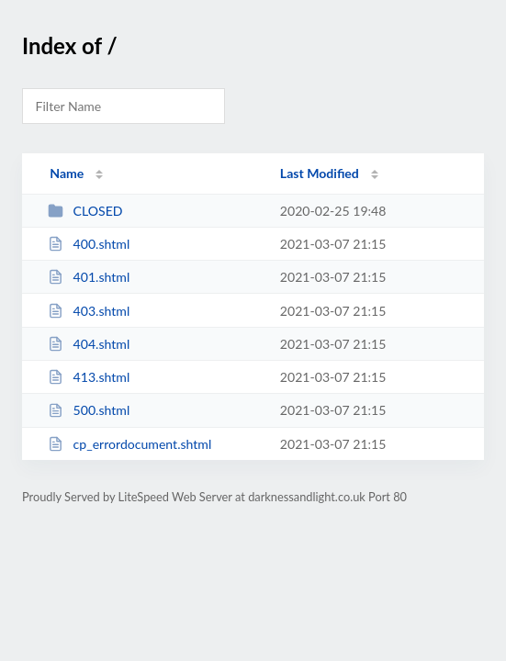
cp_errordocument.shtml (129, 444)
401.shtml (88, 277)
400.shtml (88, 244)
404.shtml (88, 344)
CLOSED (85, 210)
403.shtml (88, 311)
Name (67, 173)
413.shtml (88, 377)
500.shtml (88, 410)
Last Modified (319, 173)
